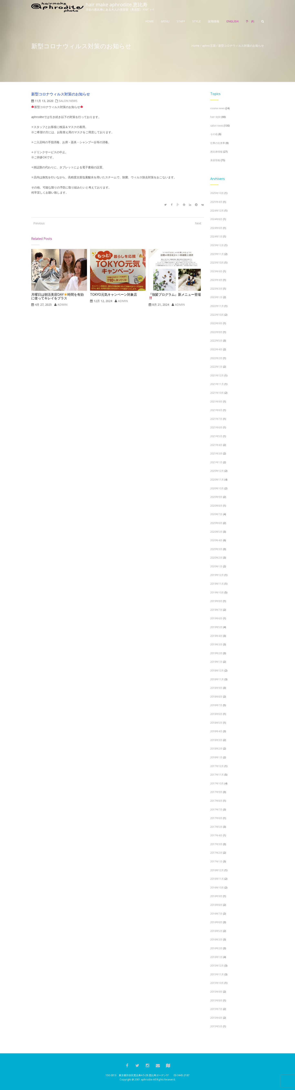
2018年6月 (216, 714)
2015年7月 (216, 1009)
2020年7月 (216, 514)
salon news (68, 101)
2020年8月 (216, 505)
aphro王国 (209, 45)
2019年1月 (216, 661)
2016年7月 (216, 913)
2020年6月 (216, 523)
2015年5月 (216, 1026)
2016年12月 (217, 870)
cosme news (217, 108)
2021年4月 (216, 445)
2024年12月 (217, 210)
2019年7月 (216, 610)
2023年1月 (216, 297)
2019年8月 (216, 601)
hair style (215, 117)
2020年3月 (216, 549)
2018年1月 (216, 757)
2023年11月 (217, 254)
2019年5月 (216, 627)
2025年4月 (216, 202)
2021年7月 (216, 419)
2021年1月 (216, 462)
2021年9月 (216, 401)
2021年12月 (217, 375)
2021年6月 (216, 427)
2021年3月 (216, 453)
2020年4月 (216, 540)
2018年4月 (216, 731)
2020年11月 (217, 479)
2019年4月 (216, 636)
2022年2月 (216, 358)
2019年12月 (217, 575)
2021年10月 (217, 393)
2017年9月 (216, 792)
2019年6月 (216, 618)
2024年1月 (216, 236)
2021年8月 (216, 410)
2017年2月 (216, 852)
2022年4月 (216, 349)
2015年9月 (216, 991)
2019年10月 (217, 592)
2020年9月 (216, 497)
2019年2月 (216, 653)
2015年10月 (217, 983)
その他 (214, 134)
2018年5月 (216, 722)
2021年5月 (216, 436)
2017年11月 (217, 774)
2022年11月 (217, 306)
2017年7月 (216, 809)
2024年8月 (216, 219)
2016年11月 (217, 879)
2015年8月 (216, 1000)
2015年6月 (216, 1017)
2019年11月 (217, 583)
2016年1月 (216, 957)
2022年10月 (217, 314)
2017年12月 (217, 766)
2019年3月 (216, 644)
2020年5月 (216, 531)
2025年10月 (217, 193)
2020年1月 (216, 566)
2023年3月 (216, 288)
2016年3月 (216, 939)
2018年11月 (217, 679)
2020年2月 (216, 557)
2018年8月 (216, 696)
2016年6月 (216, 922)
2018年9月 (216, 688)
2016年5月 (216, 931)
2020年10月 (217, 488)
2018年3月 (216, 740)
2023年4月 (216, 280)
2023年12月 (217, 245)
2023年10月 (217, 262)
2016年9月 (216, 896)
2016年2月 (216, 948)
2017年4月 (216, 835)
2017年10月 (217, 783)
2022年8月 (216, 332)
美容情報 (215, 160)
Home (195, 45)
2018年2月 (216, 748)
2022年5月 (216, 340)
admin (62, 304)
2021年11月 (217, 384)
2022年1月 (216, 366)
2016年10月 (217, 887)
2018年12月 (217, 670)
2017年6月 (216, 818)
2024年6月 (216, 228)
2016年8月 (216, 905)
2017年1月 (216, 861)
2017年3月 (216, 844)
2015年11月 (217, 974)
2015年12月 (217, 965)
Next (198, 223)
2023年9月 (216, 271)
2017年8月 (216, 800)
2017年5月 (216, 827)
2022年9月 (216, 323)
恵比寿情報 (216, 151)
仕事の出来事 (217, 143)
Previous (37, 223)
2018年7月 (216, 705)
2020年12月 (217, 471)
